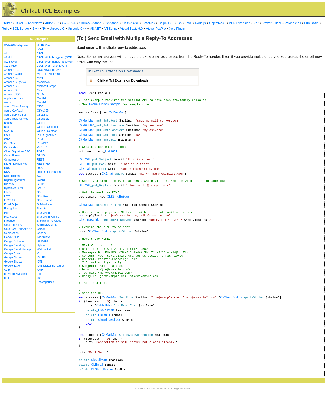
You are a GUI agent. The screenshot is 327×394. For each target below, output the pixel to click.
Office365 (43, 110)
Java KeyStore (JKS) (49, 69)
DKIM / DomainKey (15, 163)
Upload (41, 245)
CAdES (8, 131)
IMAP (40, 49)
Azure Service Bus (15, 114)
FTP (6, 212)
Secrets (41, 208)
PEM (40, 139)
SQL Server (20, 28)
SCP (40, 176)
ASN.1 (8, 57)
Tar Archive (43, 237)
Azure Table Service (16, 118)
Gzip (7, 269)
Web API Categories (16, 45)
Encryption (10, 208)
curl (39, 278)
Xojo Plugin (177, 28)
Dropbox (9, 184)
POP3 (40, 151)
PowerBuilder (272, 23)
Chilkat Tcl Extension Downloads (123, 80)
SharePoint (43, 212)
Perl (256, 23)
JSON (40, 53)
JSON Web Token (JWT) (52, 65)
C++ (73, 23)
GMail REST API (14, 224)
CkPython (112, 23)
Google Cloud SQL (15, 245)
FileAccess (10, 216)
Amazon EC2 (12, 69)
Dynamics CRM (13, 188)
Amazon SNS (12, 90)
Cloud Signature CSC (17, 151)
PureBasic (311, 23)
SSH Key (42, 196)
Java (188, 23)
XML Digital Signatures (51, 265)
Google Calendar (14, 241)
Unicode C (57, 28)
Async (8, 102)
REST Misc (44, 163)
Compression (12, 159)
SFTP (40, 184)
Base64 (8, 122)
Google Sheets (13, 261)
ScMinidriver (44, 204)
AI (5, 53)
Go (179, 23)
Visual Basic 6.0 (131, 28)
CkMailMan (117, 112)
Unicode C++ (77, 28)
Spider (41, 229)
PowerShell (293, 23)
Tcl (44, 28)
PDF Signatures (46, 135)
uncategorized (45, 282)
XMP (40, 269)
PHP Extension (239, 23)
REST (40, 159)
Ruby (5, 28)
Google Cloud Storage (17, 249)
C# (64, 23)
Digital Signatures (14, 180)
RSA (40, 167)
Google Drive (12, 253)
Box (6, 127)
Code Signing (12, 155)
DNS (7, 167)
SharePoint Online (48, 216)
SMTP (41, 188)
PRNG (41, 155)
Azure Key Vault (13, 110)
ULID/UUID (44, 241)
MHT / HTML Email (48, 73)
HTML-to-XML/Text (15, 273)
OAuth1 (41, 98)
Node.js (200, 23)
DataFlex (148, 23)
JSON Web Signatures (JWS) (55, 61)
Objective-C (217, 23)
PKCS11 (42, 147)
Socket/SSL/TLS (47, 224)
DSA (7, 171)
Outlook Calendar (47, 127)
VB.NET (95, 28)
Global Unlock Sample (105, 104)
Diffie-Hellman (12, 176)
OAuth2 (41, 102)
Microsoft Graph (46, 86)
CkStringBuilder (118, 196)
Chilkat (7, 23)
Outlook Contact (47, 131)
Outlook (41, 122)
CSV (7, 139)
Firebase (9, 220)
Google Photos (13, 257)
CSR (7, 135)
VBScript (110, 28)
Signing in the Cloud (49, 220)
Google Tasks (12, 265)
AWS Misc (10, 65)
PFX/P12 (42, 143)
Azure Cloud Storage (16, 106)
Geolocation (11, 233)
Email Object (12, 204)
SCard (41, 180)
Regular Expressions (49, 171)
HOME (19, 23)
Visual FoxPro (156, 28)
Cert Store (10, 143)
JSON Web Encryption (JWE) (54, 57)
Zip (39, 273)
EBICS (8, 192)
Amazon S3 (11, 78)
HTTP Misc (43, 45)
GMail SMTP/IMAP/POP (18, 229)
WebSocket (44, 249)
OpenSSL (43, 118)
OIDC (40, 106)
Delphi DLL (166, 23)
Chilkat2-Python (90, 23)
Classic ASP (130, 23)
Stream (41, 233)
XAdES (41, 257)
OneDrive (43, 114)
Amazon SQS (12, 94)
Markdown (43, 82)
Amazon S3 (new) (15, 82)
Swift (35, 28)
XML (40, 261)
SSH (40, 192)
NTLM (41, 94)
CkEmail (111, 151)
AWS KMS (10, 61)
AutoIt (49, 23)
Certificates (11, 147)
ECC (7, 196)
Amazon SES (12, 86)
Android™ (35, 23)
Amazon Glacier (13, 73)
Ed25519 (9, 200)
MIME (40, 78)
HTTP (7, 278)
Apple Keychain (13, 98)
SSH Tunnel (44, 200)
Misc (40, 90)
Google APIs (11, 237)
